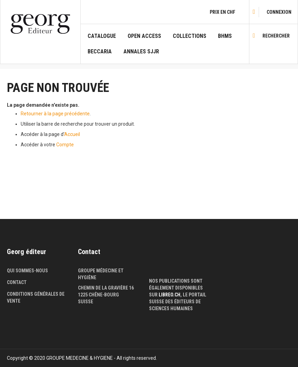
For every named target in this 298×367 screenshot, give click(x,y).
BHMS (225, 36)
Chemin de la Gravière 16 (106, 288)
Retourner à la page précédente (55, 113)
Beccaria (100, 52)
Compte (65, 144)
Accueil (72, 134)
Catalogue (102, 36)
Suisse (85, 301)
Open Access (144, 36)
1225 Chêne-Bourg (98, 294)
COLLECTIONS (189, 36)
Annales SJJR (141, 52)
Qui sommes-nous (27, 270)
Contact (17, 282)
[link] (279, 12)
